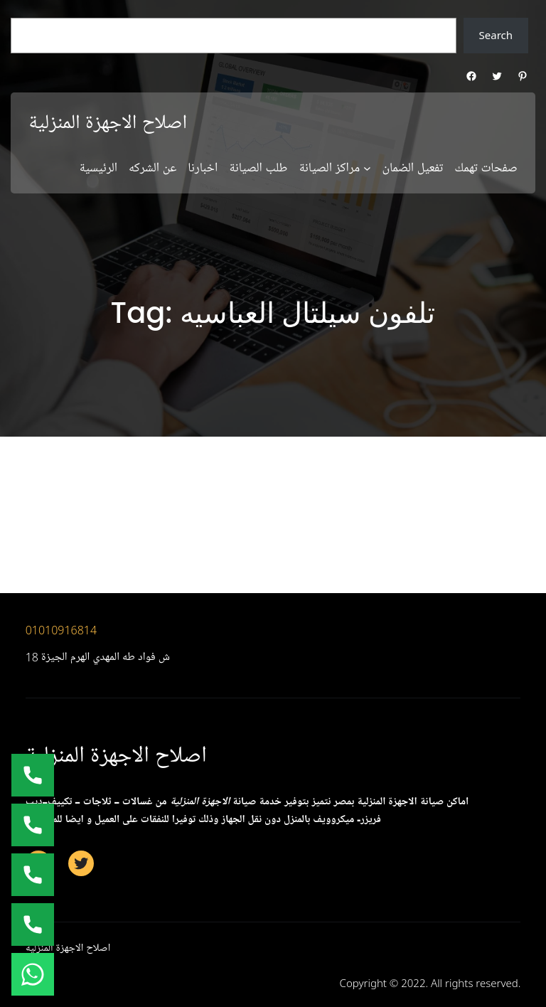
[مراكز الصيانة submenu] (367, 168)
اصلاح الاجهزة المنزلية (107, 123)
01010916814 (61, 630)
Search (496, 35)
